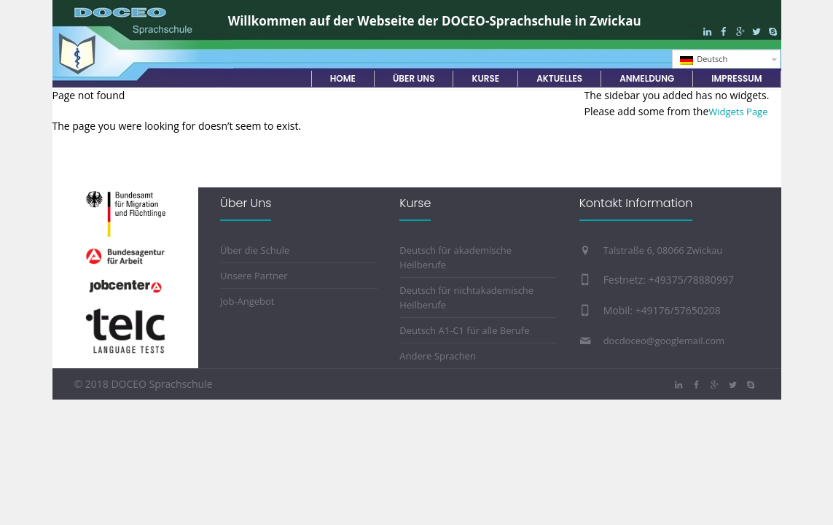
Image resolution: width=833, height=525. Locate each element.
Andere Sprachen (437, 355)
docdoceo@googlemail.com (663, 340)
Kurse (415, 203)
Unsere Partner (254, 275)
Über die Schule (254, 250)
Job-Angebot (247, 301)
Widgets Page (737, 111)
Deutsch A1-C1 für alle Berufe (464, 330)
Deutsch (704, 59)
